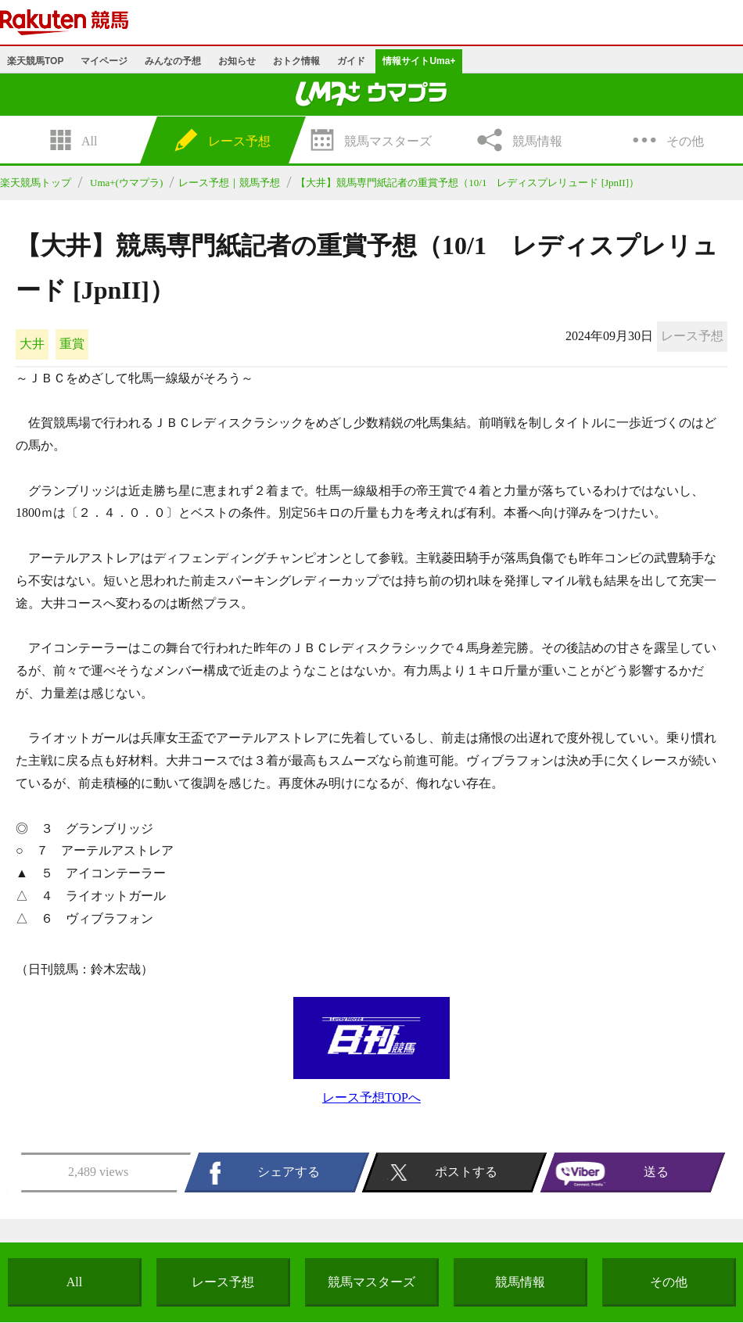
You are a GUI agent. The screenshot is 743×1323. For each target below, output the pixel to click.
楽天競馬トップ (35, 182)
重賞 (71, 343)
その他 (668, 1282)
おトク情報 (296, 61)
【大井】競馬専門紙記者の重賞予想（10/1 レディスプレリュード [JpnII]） (467, 182)
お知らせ (237, 61)
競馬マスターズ (371, 1282)
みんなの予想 (173, 61)
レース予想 (223, 1282)
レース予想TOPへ (371, 1097)
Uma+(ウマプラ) (126, 182)
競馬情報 (520, 1282)
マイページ (104, 61)
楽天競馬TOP (35, 61)
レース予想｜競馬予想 (229, 182)
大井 (32, 343)
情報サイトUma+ (418, 61)
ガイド (351, 61)
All (74, 1282)
